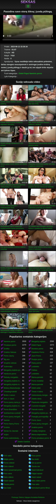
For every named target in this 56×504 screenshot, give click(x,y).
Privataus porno (10, 345)
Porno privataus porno (40, 438)
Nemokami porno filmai (41, 488)
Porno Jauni (36, 420)
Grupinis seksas (10, 363)
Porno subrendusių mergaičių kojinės (13, 438)
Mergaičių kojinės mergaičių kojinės (13, 384)
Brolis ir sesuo (9, 395)
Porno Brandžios (10, 409)
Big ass (7, 359)
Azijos (6, 434)
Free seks (35, 484)
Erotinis (7, 427)
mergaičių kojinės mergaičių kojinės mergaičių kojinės (13, 381)
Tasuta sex (36, 466)
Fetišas (34, 370)
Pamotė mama (37, 409)
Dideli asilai (36, 388)
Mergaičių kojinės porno (13, 370)
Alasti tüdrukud (37, 470)
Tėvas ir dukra (37, 392)
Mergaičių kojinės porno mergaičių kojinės (41, 413)
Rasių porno (36, 363)
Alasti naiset (36, 477)
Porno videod (9, 463)
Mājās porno (9, 459)
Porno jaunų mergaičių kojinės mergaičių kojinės (41, 424)
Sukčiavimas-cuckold (12, 413)
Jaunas (7, 420)
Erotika (6, 349)
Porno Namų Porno (11, 424)
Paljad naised (37, 474)
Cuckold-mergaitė (39, 406)
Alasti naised (9, 481)
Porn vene (8, 474)
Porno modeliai (37, 381)
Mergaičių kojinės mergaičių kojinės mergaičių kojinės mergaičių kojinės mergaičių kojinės (13, 406)
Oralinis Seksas (10, 352)
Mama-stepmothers (39, 434)
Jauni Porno (36, 356)
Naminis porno (35, 73)
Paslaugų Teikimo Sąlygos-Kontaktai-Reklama (28, 497)
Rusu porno (36, 456)
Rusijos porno (37, 359)
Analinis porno (37, 427)
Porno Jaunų (9, 356)
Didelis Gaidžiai (24, 442)
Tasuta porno (9, 484)
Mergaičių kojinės (38, 341)
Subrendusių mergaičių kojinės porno (41, 395)
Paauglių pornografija (40, 417)
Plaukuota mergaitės (40, 402)
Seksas (28, 2)
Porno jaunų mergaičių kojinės (13, 417)
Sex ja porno (37, 463)
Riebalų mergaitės (11, 377)
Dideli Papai (24, 73)
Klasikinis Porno (38, 352)
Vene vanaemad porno (13, 470)
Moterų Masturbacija (12, 388)
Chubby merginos (39, 431)
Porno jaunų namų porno (13, 402)
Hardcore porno (10, 374)
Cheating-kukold (10, 392)
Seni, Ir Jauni (9, 399)
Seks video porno (38, 481)
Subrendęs (8, 367)
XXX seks (7, 456)
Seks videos (8, 477)
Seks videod (8, 466)
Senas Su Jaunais (11, 431)
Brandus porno (37, 349)
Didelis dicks (37, 399)
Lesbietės (35, 367)
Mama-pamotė (37, 377)
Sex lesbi (35, 459)
